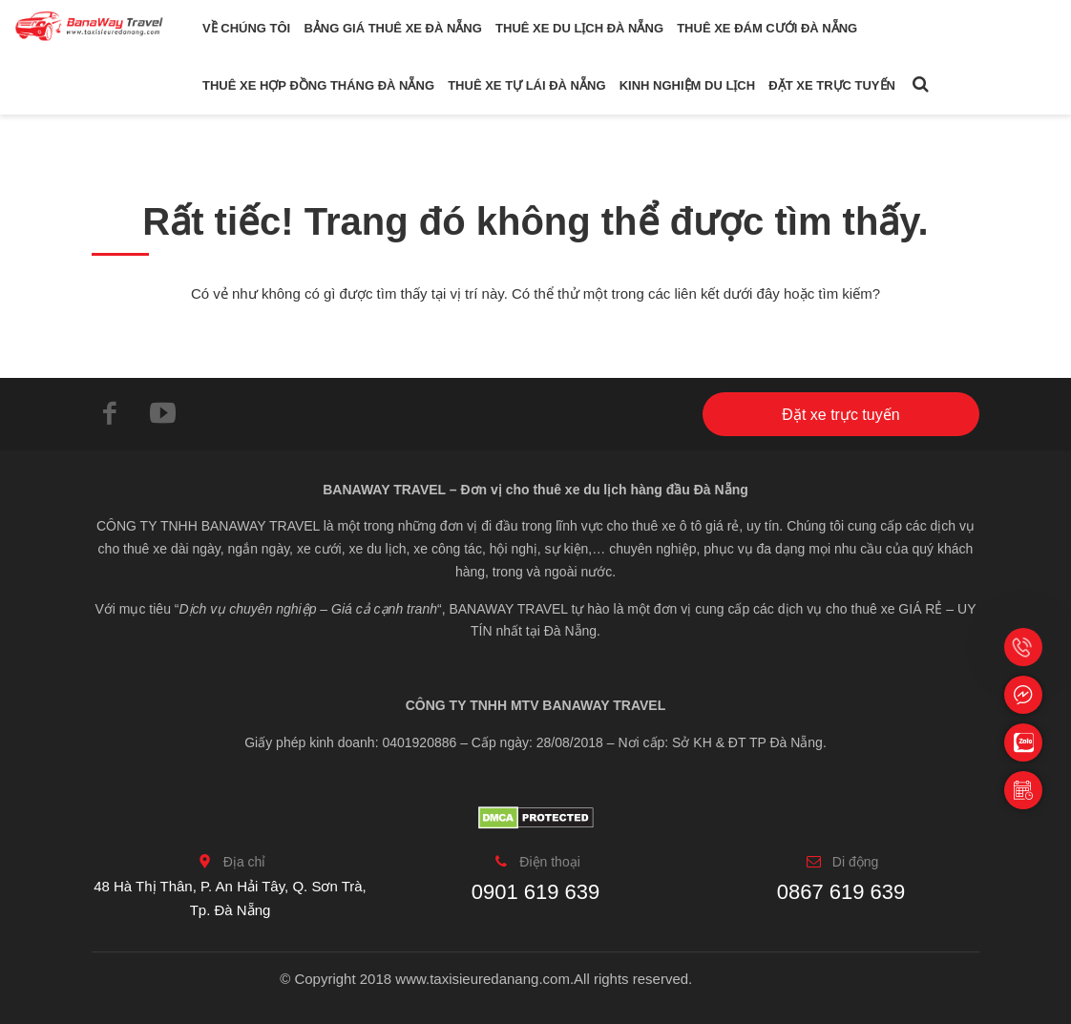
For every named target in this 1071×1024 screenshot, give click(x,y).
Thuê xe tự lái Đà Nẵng (526, 85)
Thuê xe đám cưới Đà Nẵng (767, 28)
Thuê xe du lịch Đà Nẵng (579, 28)
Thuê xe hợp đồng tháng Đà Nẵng (318, 85)
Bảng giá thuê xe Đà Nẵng (392, 28)
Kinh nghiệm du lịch (687, 85)
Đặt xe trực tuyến (831, 85)
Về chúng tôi (246, 28)
